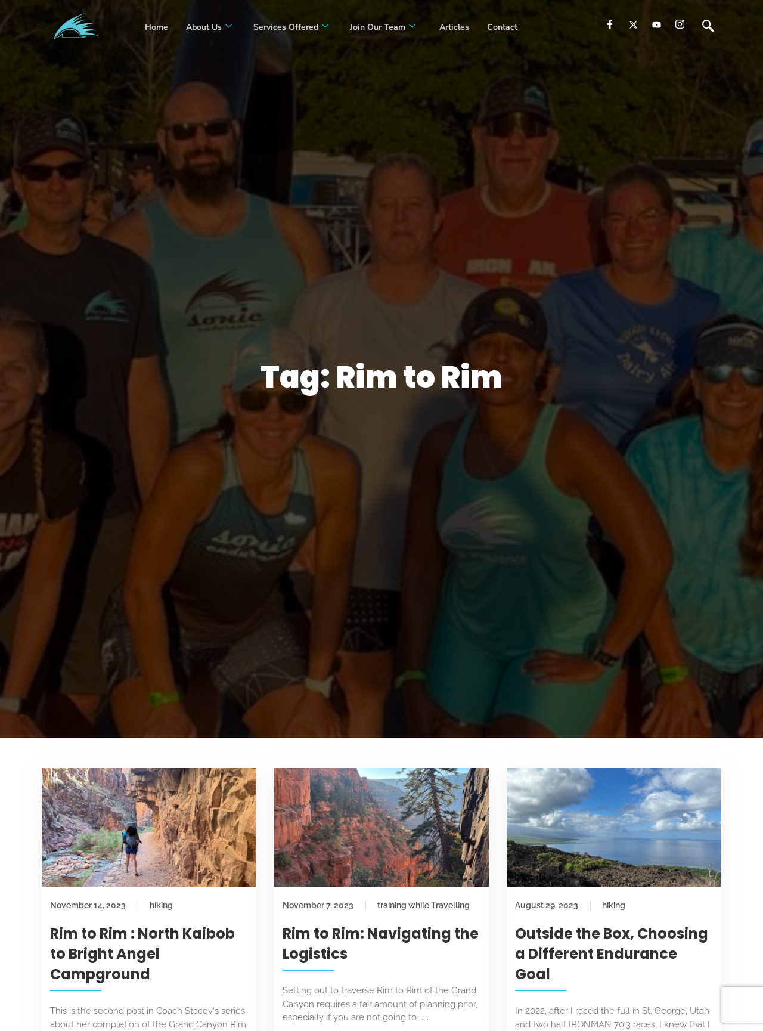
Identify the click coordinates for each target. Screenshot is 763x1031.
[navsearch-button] (708, 27)
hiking (161, 905)
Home (156, 27)
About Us (209, 27)
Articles (453, 27)
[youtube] (656, 24)
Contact (502, 27)
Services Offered (290, 27)
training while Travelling (423, 905)
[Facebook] (610, 24)
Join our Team (382, 27)
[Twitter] (633, 24)
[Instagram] (679, 24)
